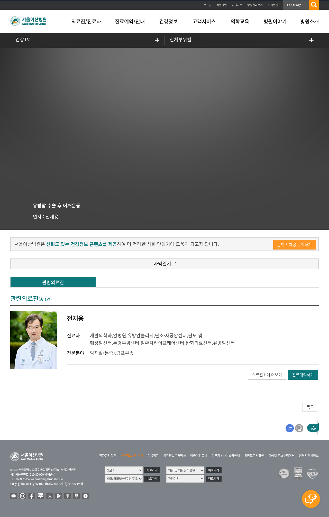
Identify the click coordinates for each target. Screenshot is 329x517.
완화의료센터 (199, 342)
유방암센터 (224, 342)
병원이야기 (275, 21)
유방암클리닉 (140, 335)
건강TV (22, 39)
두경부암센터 (126, 342)
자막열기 (162, 263)
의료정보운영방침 (174, 455)
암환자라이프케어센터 (162, 342)
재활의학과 (101, 335)
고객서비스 (204, 21)
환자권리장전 (107, 455)
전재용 (52, 216)
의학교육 (240, 21)
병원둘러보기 (255, 5)
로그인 (207, 5)
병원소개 (309, 21)
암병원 (119, 335)
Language (294, 5)
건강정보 (168, 21)
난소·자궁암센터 (171, 335)
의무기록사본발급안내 (226, 455)
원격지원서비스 (309, 455)
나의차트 (237, 5)
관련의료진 (53, 282)
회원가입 (221, 5)
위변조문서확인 (254, 455)
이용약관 (153, 455)
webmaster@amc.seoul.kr (47, 479)
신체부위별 (180, 39)
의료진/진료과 (86, 21)
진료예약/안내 (130, 21)
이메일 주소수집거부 (281, 455)
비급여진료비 (198, 455)
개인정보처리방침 (132, 455)
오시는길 (273, 5)
